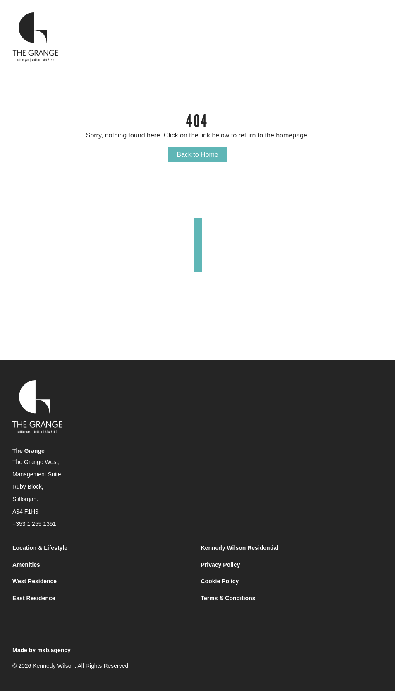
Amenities (26, 564)
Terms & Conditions (228, 598)
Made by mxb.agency (41, 650)
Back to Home (197, 154)
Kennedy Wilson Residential (239, 547)
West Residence (34, 581)
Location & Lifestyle (39, 547)
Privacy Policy (220, 564)
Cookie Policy (220, 581)
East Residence (33, 598)
